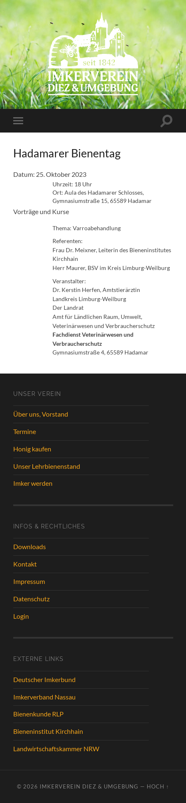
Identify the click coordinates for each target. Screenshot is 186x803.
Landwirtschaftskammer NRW (56, 748)
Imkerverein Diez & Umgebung (89, 786)
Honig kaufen (32, 449)
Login (21, 616)
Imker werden (32, 483)
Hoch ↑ (158, 786)
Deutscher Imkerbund (44, 679)
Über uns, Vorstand (40, 414)
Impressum (29, 581)
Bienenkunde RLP (38, 714)
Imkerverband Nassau (44, 697)
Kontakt (25, 564)
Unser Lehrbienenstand (46, 466)
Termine (24, 431)
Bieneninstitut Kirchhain (48, 731)
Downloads (29, 546)
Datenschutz (31, 599)
